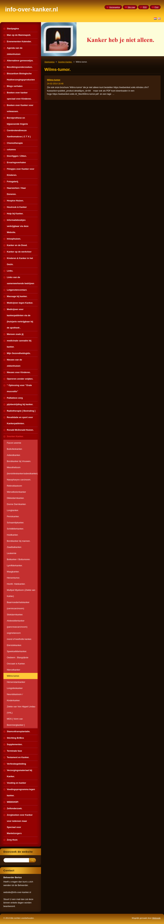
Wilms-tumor (53, 80)
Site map (131, 7)
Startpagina (49, 62)
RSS (145, 7)
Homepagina (114, 7)
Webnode (156, 918)
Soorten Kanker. (65, 62)
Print (156, 7)
